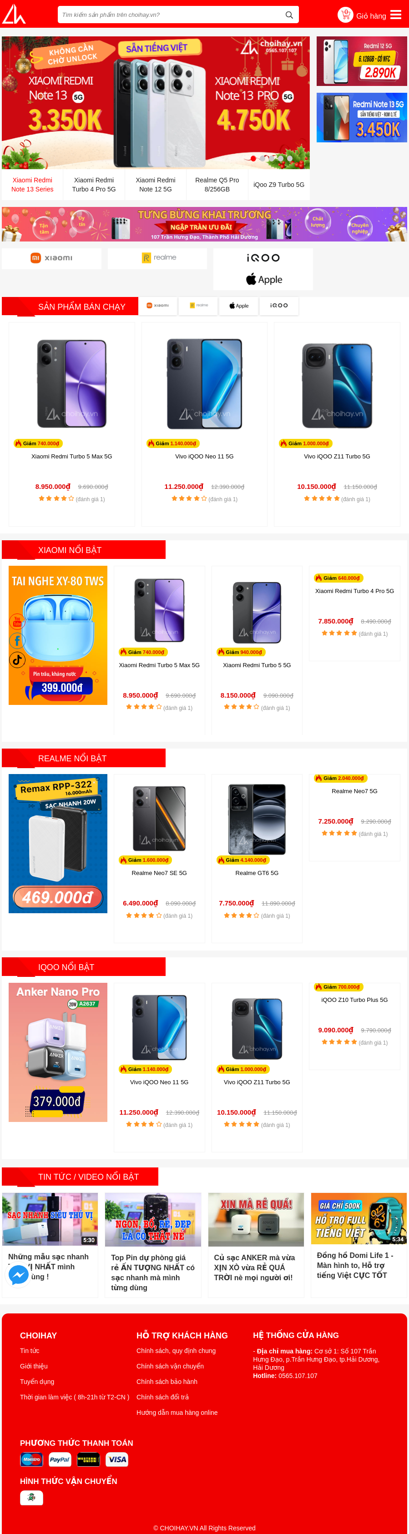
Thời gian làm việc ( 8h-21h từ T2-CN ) (75, 1375)
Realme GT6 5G (257, 852)
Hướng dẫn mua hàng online (177, 1390)
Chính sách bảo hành (166, 1359)
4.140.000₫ (253, 839)
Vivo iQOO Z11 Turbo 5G (337, 434)
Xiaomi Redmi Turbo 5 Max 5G (71, 434)
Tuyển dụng (37, 1359)
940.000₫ (251, 630)
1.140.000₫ (183, 421)
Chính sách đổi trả (162, 1375)
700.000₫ (348, 965)
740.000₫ (48, 421)
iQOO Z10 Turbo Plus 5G (355, 978)
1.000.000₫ (316, 421)
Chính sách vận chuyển (170, 1344)
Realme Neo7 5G (354, 769)
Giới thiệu (34, 1344)
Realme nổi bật (72, 737)
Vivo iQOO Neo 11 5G (204, 434)
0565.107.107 (298, 1354)
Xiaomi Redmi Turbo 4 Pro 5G (354, 569)
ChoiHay (38, 1314)
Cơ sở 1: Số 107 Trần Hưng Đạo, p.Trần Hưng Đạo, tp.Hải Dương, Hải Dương (316, 1337)
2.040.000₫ (351, 756)
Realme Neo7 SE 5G (159, 852)
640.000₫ (348, 556)
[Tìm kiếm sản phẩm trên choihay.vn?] (178, 14)
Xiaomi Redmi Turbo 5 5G (257, 643)
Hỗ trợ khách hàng (182, 1314)
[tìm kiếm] (289, 14)
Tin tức (30, 1329)
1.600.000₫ (156, 839)
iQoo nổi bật (66, 946)
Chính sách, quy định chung (176, 1329)
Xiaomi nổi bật (70, 528)
